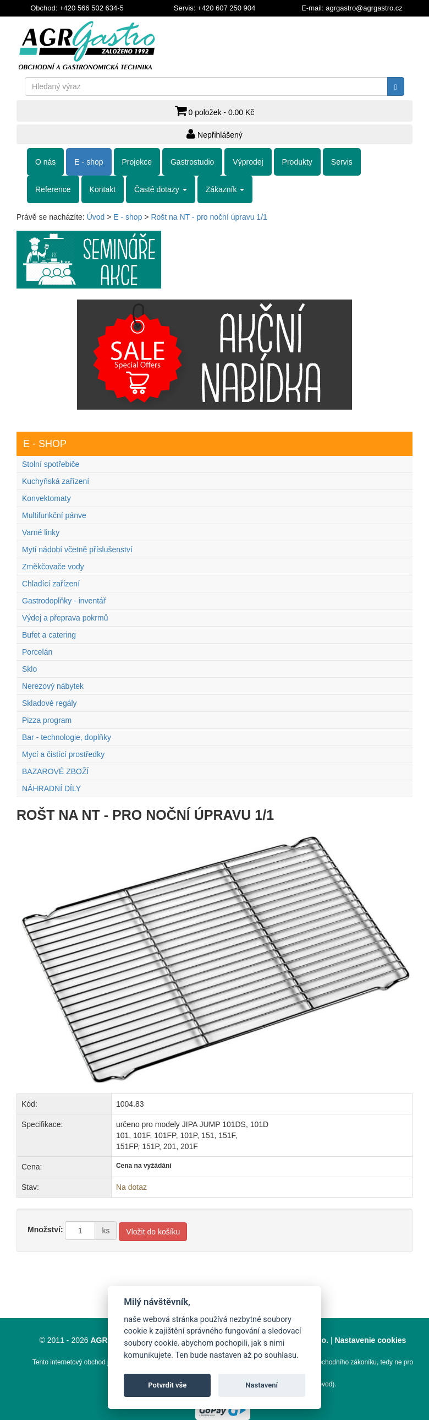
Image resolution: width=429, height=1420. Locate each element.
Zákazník (225, 189)
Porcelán (37, 652)
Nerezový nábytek (53, 686)
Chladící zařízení (51, 583)
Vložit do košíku (153, 1231)
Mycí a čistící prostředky (63, 754)
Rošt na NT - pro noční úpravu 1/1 (209, 217)
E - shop (88, 161)
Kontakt (103, 189)
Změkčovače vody (53, 566)
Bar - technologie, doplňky (66, 737)
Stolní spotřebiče (50, 464)
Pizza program (47, 720)
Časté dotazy (160, 189)
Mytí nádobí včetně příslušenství (77, 549)
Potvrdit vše (167, 1385)
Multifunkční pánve (54, 515)
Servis (342, 161)
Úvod (96, 217)
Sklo (29, 669)
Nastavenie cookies (370, 1340)
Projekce (137, 161)
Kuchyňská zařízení (55, 481)
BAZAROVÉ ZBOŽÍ (55, 771)
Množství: (45, 1229)
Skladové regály (49, 703)
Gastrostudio (192, 161)
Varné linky (40, 532)
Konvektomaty (46, 498)
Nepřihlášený (214, 133)
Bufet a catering (49, 634)
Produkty (297, 161)
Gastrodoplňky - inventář (64, 600)
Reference (53, 189)
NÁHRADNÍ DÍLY (51, 788)
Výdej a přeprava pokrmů (65, 617)
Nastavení (261, 1385)
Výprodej (248, 161)
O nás (45, 161)
